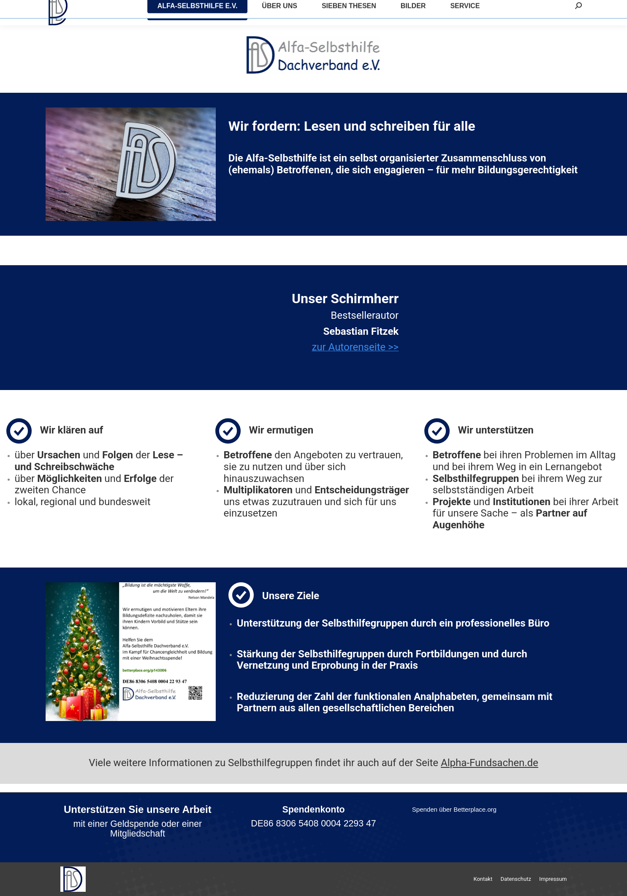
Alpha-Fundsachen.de (489, 763)
